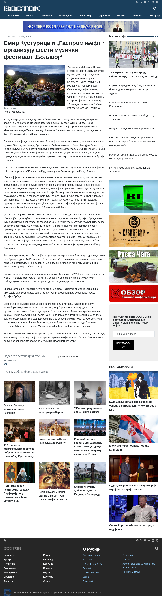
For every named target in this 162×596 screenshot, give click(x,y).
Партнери (127, 555)
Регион (121, 15)
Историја (87, 559)
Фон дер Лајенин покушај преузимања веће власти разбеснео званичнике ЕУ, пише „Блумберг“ (132, 141)
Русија (30, 15)
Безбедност (66, 15)
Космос (47, 568)
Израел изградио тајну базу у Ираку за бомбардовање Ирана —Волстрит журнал (132, 89)
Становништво (91, 572)
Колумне (48, 564)
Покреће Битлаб (131, 572)
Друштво (105, 15)
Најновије (13, 15)
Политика (46, 15)
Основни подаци (91, 555)
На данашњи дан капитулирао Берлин (132, 128)
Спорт (46, 581)
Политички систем (92, 564)
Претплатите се (123, 345)
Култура (27, 36)
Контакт (126, 559)
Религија (87, 568)
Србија (18, 371)
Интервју (48, 559)
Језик (86, 577)
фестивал (30, 371)
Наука (46, 572)
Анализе (137, 15)
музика (43, 371)
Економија (86, 15)
